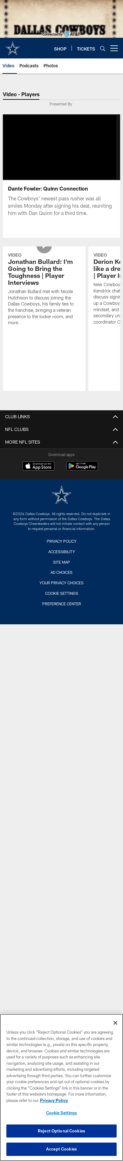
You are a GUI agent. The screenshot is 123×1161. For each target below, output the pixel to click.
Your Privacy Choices (61, 582)
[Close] (115, 1023)
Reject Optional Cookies (61, 1130)
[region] (61, 1087)
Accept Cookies (61, 1148)
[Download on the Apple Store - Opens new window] (38, 466)
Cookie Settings (61, 593)
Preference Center (61, 603)
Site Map (61, 562)
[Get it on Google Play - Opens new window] (82, 469)
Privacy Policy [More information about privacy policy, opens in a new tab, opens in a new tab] (54, 1100)
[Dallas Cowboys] (61, 496)
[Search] (102, 48)
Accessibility (61, 551)
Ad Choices (61, 572)
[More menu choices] (114, 48)
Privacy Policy (62, 541)
